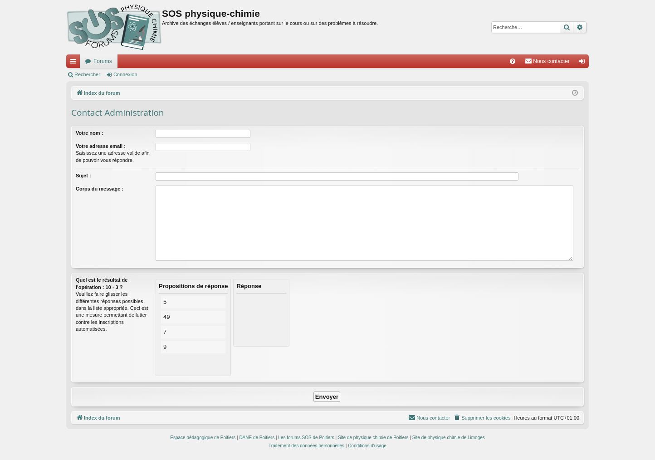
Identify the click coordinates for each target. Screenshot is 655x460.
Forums (102, 61)
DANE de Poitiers (256, 437)
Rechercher (87, 74)
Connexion (125, 74)
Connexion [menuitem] (584, 63)
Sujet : (83, 175)
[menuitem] (512, 61)
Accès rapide (75, 63)
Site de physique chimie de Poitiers (373, 437)
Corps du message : (99, 188)
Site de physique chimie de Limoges (448, 437)
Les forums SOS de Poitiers (306, 437)
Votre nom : (89, 133)
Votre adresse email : (101, 146)
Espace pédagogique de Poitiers (202, 437)
